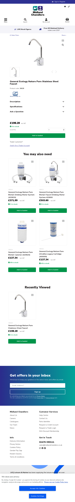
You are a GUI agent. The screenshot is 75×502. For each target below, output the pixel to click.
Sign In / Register (59, 2)
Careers (13, 418)
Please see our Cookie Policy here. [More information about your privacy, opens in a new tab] (56, 482)
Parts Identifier (44, 421)
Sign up (37, 392)
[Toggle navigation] (5, 20)
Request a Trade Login (47, 428)
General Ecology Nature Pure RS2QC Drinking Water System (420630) (21, 195)
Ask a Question (16, 111)
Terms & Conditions (17, 457)
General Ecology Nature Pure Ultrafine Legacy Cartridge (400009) (51, 254)
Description (15, 101)
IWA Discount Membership (49, 431)
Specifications (16, 106)
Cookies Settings (37, 496)
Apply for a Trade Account (20, 145)
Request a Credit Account (48, 425)
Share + (64, 35)
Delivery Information (17, 441)
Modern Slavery (16, 454)
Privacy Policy (40, 398)
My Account (46, 21)
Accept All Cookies (37, 488)
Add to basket (37, 136)
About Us (13, 415)
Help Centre (43, 415)
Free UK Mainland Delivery (54, 29)
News (12, 428)
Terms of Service (50, 398)
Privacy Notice (41, 396)
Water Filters (15, 35)
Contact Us (43, 418)
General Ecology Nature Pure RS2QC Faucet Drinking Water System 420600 (52, 195)
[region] (37, 487)
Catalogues (14, 421)
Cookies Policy (15, 447)
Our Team (13, 425)
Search (25, 20)
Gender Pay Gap (16, 450)
